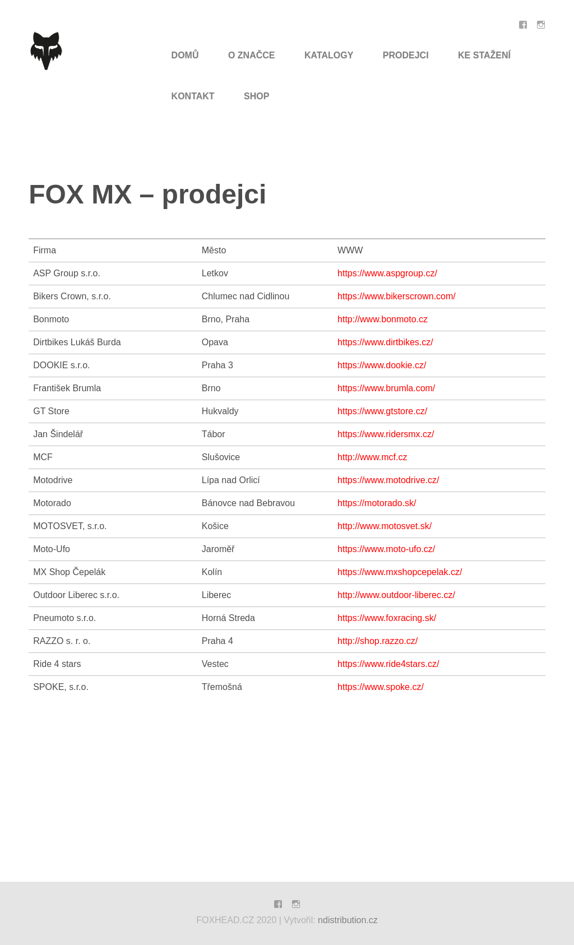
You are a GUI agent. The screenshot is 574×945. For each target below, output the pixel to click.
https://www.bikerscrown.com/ (396, 296)
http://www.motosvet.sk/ (384, 526)
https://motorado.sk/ (376, 503)
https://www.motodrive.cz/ (388, 480)
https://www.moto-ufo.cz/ (386, 549)
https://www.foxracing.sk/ (386, 618)
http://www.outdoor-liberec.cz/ (396, 595)
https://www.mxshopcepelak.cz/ (399, 572)
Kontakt (193, 96)
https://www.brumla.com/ (386, 388)
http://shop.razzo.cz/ (377, 641)
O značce (251, 55)
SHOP (256, 96)
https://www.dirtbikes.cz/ (385, 342)
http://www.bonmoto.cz (382, 319)
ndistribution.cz (348, 920)
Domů (185, 55)
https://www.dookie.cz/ (381, 365)
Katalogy (328, 55)
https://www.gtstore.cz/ (382, 411)
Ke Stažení (484, 55)
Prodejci (406, 55)
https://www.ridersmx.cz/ (385, 434)
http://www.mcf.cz (372, 457)
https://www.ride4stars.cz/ (388, 664)
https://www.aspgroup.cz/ (387, 273)
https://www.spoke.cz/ (380, 687)
